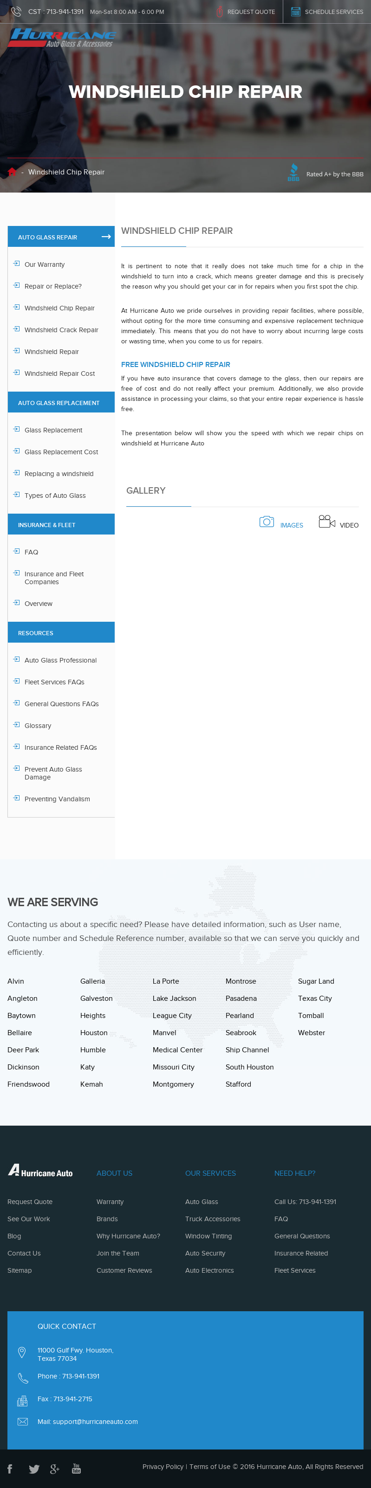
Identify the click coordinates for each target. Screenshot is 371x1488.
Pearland (240, 1015)
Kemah (91, 1084)
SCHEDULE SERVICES (334, 11)
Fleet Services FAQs (55, 682)
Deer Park (23, 1050)
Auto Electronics (209, 1270)
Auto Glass (201, 1201)
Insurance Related (301, 1253)
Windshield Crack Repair (61, 330)
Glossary (38, 725)
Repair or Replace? (53, 286)
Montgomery (173, 1084)
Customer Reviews (124, 1270)
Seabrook (241, 1033)
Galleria (92, 981)
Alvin (15, 981)
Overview (38, 603)
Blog (14, 1236)
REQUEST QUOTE (251, 11)
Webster (311, 1033)
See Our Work (28, 1219)
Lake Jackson (174, 998)
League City (172, 1015)
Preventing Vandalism (57, 799)
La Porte (166, 981)
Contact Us (24, 1253)
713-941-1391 (65, 11)
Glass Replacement (53, 430)
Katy (87, 1067)
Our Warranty (45, 264)
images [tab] (281, 522)
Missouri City (174, 1067)
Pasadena (241, 998)
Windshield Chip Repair (60, 308)
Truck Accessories (213, 1219)
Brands (107, 1219)
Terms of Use (209, 1466)
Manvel (164, 1033)
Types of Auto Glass (55, 495)
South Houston (250, 1067)
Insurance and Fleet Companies (54, 578)
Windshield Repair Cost (60, 373)
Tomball (311, 1015)
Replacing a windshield (59, 473)
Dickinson (23, 1067)
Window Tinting (208, 1236)
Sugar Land (316, 981)
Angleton (22, 998)
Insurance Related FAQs (61, 747)
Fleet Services (295, 1270)
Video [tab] (339, 522)
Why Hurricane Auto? (128, 1236)
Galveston (96, 998)
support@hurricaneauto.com (95, 1421)
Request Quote (29, 1201)
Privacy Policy (163, 1466)
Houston (94, 1033)
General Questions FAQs (62, 704)
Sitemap (19, 1270)
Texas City (315, 998)
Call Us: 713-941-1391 (305, 1201)
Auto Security (205, 1253)
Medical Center (177, 1050)
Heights (92, 1015)
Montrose (241, 981)
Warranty (110, 1201)
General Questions (302, 1236)
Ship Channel (247, 1050)
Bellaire (19, 1033)
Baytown (21, 1015)
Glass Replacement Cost (61, 452)
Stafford (238, 1084)
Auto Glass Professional (61, 660)
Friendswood (28, 1084)
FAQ (31, 552)
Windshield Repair (52, 351)
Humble (93, 1050)
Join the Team (118, 1253)
